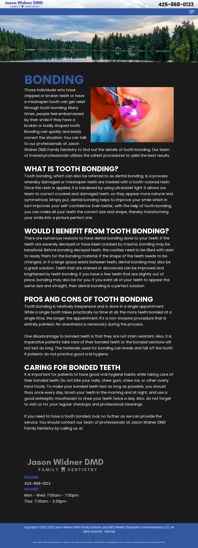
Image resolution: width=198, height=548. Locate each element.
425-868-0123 (37, 483)
